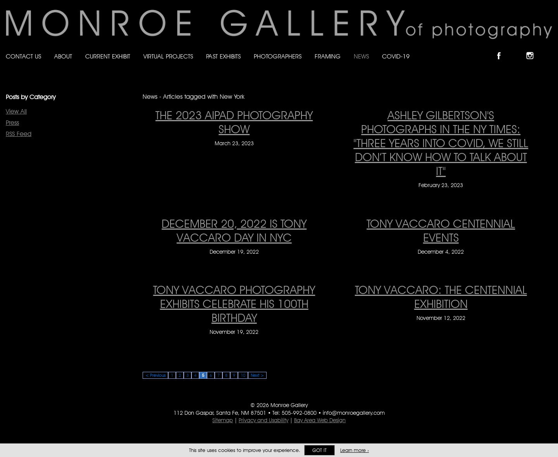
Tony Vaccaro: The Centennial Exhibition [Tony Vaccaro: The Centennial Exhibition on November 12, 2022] (441, 297)
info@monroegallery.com (354, 413)
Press (12, 122)
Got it (319, 450)
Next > (257, 375)
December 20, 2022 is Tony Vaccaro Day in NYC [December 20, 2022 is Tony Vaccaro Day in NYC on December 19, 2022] (234, 230)
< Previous (155, 375)
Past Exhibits (223, 56)
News (361, 56)
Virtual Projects (168, 56)
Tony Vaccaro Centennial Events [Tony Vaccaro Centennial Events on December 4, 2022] (441, 230)
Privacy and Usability (263, 420)
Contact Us (23, 56)
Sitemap (222, 420)
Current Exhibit (107, 56)
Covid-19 (396, 56)
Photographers (277, 56)
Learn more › (354, 450)
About (63, 56)
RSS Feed (18, 133)
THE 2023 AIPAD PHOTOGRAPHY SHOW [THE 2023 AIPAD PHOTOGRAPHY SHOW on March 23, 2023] (234, 122)
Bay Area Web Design (320, 420)
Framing (328, 56)
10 (243, 375)
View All (16, 111)
